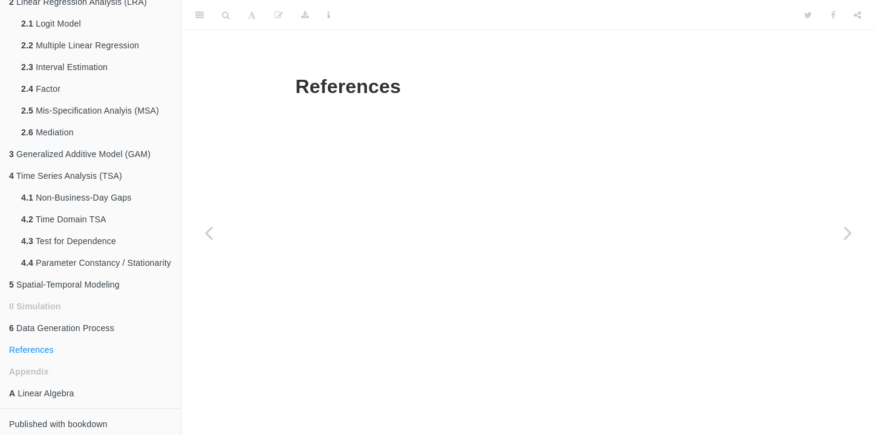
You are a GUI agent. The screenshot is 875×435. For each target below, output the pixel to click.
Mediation (47, 132)
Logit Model (51, 23)
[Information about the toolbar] (328, 15)
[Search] (226, 15)
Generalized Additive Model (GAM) (80, 154)
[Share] (857, 15)
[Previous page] (208, 232)
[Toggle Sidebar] (199, 15)
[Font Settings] (252, 15)
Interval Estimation (64, 67)
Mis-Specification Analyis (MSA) (90, 110)
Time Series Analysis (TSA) (65, 176)
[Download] (305, 15)
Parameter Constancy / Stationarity (96, 263)
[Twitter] (808, 15)
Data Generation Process (61, 328)
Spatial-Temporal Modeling (64, 284)
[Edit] (278, 15)
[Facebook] (833, 15)
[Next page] (848, 232)
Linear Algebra (41, 393)
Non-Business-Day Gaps (76, 197)
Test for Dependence (68, 241)
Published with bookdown (58, 424)
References (31, 350)
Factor (40, 89)
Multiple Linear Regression (80, 45)
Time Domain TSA (63, 219)
